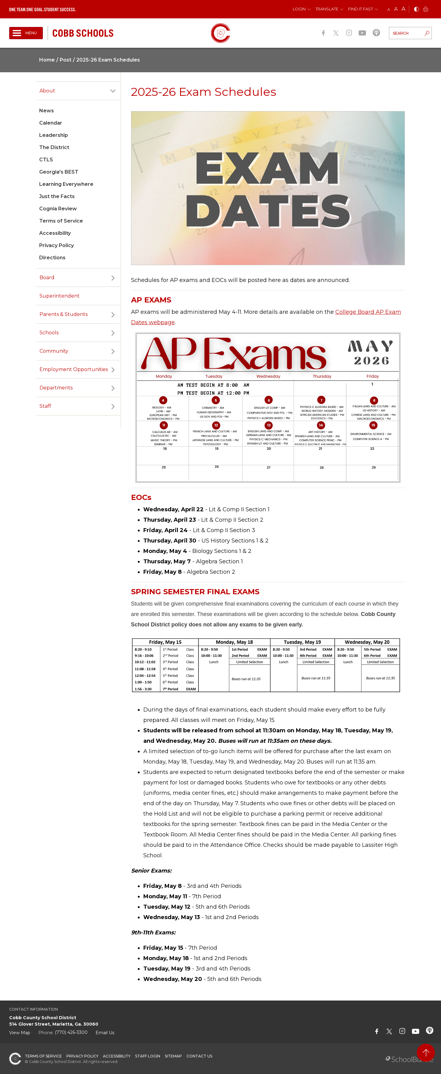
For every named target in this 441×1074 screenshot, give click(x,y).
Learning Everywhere (66, 184)
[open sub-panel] (113, 91)
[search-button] (426, 34)
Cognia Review (58, 209)
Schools (49, 333)
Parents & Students (64, 314)
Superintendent (60, 296)
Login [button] (299, 8)
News (46, 111)
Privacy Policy (56, 245)
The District (54, 147)
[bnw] (416, 10)
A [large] (403, 9)
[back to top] (426, 1053)
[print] (425, 10)
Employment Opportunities (74, 369)
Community (54, 351)
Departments (56, 388)
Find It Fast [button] (360, 8)
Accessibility (55, 233)
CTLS (46, 160)
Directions (52, 258)
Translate (326, 8)
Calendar (50, 123)
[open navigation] (26, 33)
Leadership (53, 135)
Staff (45, 406)
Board (47, 277)
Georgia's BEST (58, 172)
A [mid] (396, 9)
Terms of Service (61, 221)
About (47, 91)
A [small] (388, 9)
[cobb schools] (83, 33)
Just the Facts (57, 196)
